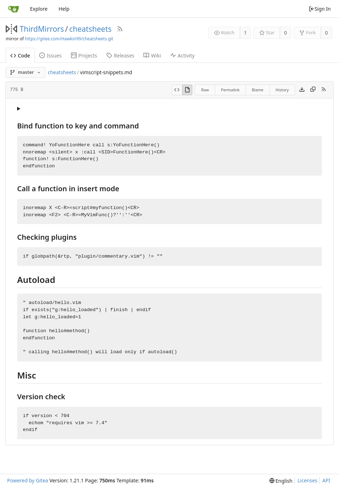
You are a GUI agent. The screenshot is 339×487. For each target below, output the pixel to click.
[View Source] (177, 90)
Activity (182, 55)
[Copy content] (313, 90)
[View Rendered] (187, 90)
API (326, 480)
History (282, 89)
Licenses (308, 480)
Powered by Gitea (27, 480)
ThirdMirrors (42, 28)
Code (20, 55)
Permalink (230, 89)
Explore (38, 8)
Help (64, 8)
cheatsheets (90, 28)
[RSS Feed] (120, 29)
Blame (257, 89)
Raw (205, 89)
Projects (84, 55)
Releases (120, 55)
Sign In (320, 8)
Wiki (152, 55)
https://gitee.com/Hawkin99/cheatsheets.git (69, 39)
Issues (50, 55)
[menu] (281, 480)
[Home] (14, 8)
